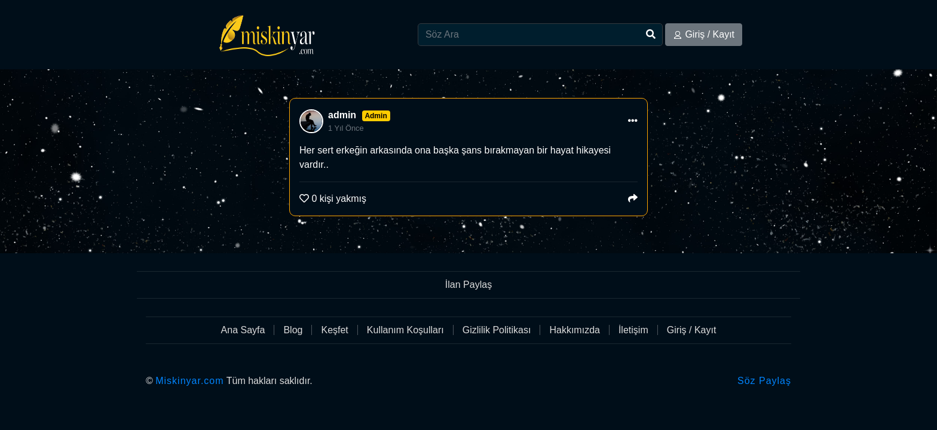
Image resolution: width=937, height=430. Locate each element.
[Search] (540, 34)
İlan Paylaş (468, 285)
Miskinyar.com (189, 381)
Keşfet (334, 330)
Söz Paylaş (764, 381)
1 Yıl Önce (346, 128)
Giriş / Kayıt (703, 34)
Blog (292, 330)
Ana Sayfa (243, 330)
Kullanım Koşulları (405, 330)
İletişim (633, 330)
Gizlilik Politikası (497, 330)
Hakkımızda (574, 330)
